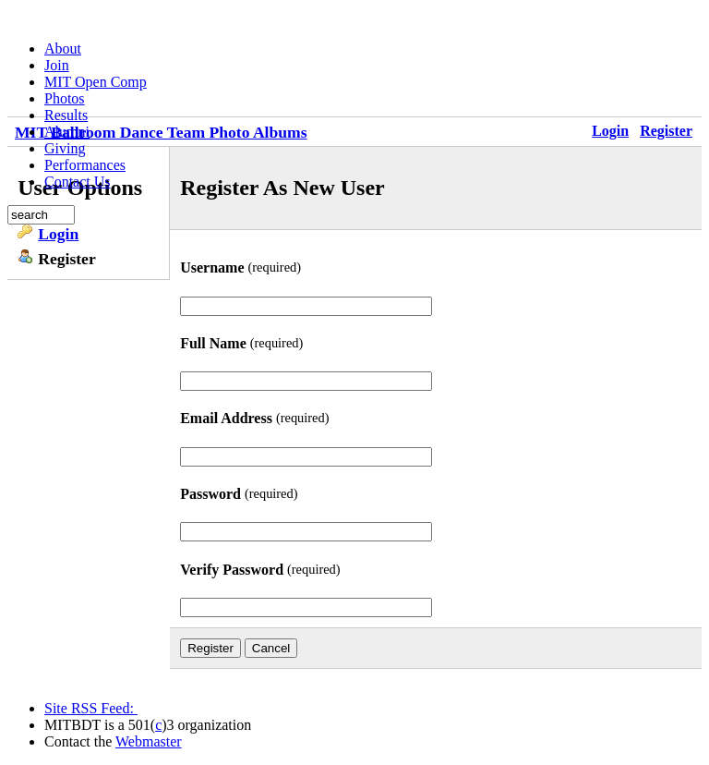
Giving (64, 148)
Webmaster (148, 741)
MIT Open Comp (95, 82)
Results (66, 115)
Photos (64, 98)
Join (56, 65)
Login (58, 234)
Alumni (67, 132)
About (62, 48)
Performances (85, 165)
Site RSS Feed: (91, 708)
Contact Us (77, 181)
